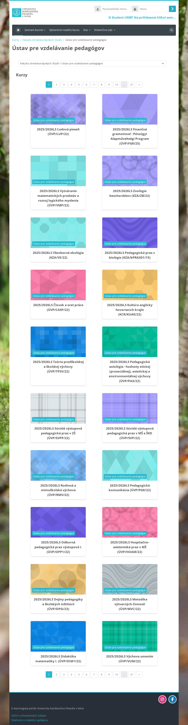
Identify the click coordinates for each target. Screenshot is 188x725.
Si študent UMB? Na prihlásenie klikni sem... (142, 18)
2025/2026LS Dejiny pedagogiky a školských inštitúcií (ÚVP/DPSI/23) (58, 605)
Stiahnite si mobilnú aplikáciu (29, 720)
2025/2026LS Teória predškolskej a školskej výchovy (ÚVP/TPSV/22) (58, 367)
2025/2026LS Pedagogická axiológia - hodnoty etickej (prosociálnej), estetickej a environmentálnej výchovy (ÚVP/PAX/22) (130, 372)
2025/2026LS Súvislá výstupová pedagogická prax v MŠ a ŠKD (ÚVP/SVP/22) (130, 434)
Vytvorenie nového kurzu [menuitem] (64, 30)
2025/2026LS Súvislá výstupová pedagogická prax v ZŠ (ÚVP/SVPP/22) (58, 434)
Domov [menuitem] (18, 30)
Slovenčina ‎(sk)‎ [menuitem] (103, 30)
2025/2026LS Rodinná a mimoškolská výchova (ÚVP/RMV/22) (58, 491)
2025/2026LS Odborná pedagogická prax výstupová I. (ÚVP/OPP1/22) (58, 548)
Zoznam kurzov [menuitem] (34, 30)
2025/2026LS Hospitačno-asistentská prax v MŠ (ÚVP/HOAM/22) (129, 548)
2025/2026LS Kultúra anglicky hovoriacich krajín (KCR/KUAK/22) (130, 310)
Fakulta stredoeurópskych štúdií (42, 40)
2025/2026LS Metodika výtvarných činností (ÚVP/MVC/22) (129, 605)
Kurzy (15, 40)
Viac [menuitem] (85, 30)
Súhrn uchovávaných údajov (28, 715)
